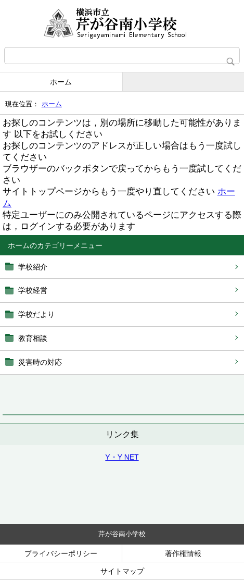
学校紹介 (32, 267)
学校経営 (32, 290)
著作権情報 (183, 553)
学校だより (36, 314)
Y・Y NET (121, 457)
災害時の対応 (40, 362)
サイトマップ (122, 571)
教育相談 (32, 338)
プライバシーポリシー (60, 553)
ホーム (61, 82)
